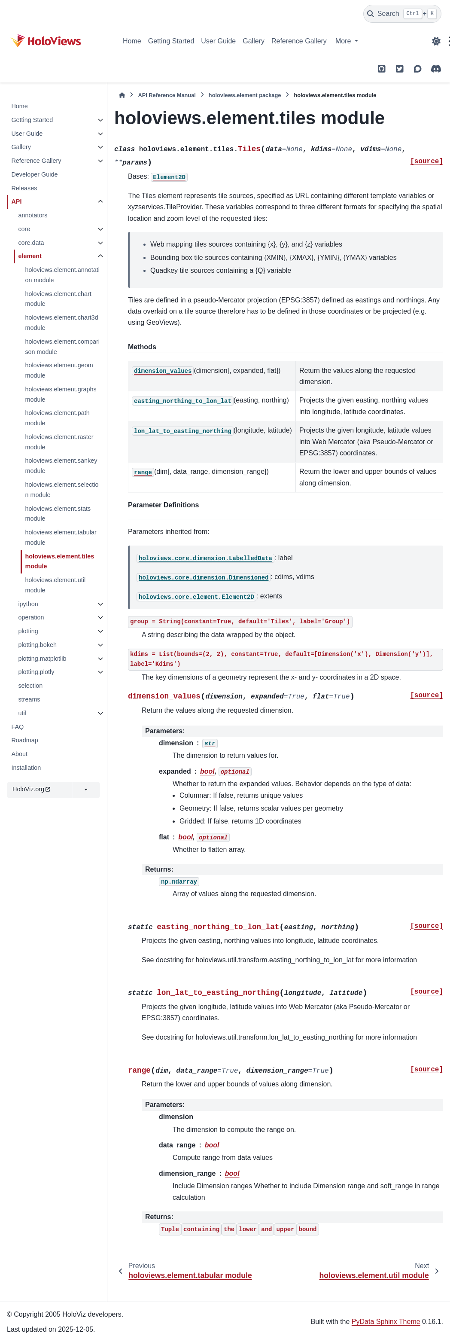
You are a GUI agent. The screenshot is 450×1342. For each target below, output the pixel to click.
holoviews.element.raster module (59, 442)
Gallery (254, 41)
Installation (26, 767)
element (29, 256)
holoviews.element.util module (55, 585)
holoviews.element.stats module (58, 513)
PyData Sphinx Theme (386, 1321)
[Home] (122, 95)
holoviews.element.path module (57, 418)
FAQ (17, 726)
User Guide (218, 41)
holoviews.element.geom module (59, 370)
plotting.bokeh (37, 644)
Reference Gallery (299, 41)
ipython (28, 604)
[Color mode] (436, 41)
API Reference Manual (166, 95)
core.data (31, 242)
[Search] (402, 14)
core (24, 229)
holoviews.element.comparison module (62, 346)
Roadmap (24, 740)
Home (132, 41)
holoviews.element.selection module (61, 489)
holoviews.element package (245, 95)
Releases (24, 188)
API (16, 201)
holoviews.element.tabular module (60, 537)
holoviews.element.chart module (58, 299)
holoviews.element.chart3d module (61, 322)
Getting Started (171, 41)
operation (31, 617)
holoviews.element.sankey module (61, 465)
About (19, 753)
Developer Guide (34, 174)
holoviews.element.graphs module (60, 394)
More (344, 41)
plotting (28, 631)
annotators (32, 215)
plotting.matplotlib (42, 658)
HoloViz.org (31, 789)
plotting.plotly (36, 671)
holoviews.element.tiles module (59, 561)
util (22, 713)
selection (30, 685)
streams (29, 699)
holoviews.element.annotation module (62, 275)
